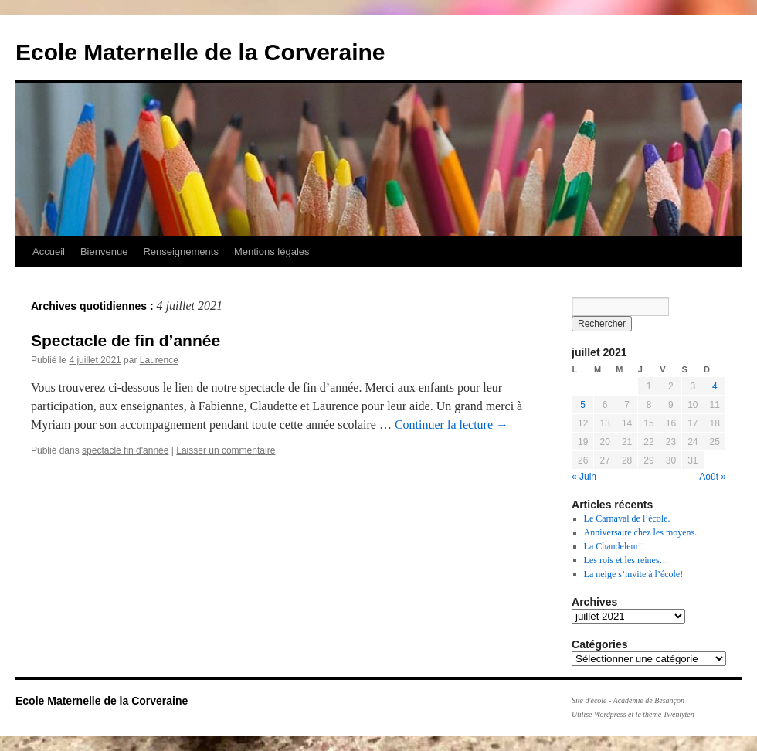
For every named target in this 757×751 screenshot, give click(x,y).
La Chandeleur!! (614, 546)
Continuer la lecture (451, 424)
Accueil (48, 251)
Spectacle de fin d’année (125, 340)
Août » (712, 476)
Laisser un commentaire (225, 450)
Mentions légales (272, 251)
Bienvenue (103, 251)
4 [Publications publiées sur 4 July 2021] (715, 386)
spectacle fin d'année (125, 450)
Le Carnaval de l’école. (627, 518)
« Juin (584, 476)
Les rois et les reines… (626, 560)
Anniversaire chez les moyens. (641, 532)
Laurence (159, 360)
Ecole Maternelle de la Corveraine (200, 52)
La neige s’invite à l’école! (634, 574)
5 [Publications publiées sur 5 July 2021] (583, 404)
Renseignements (181, 251)
